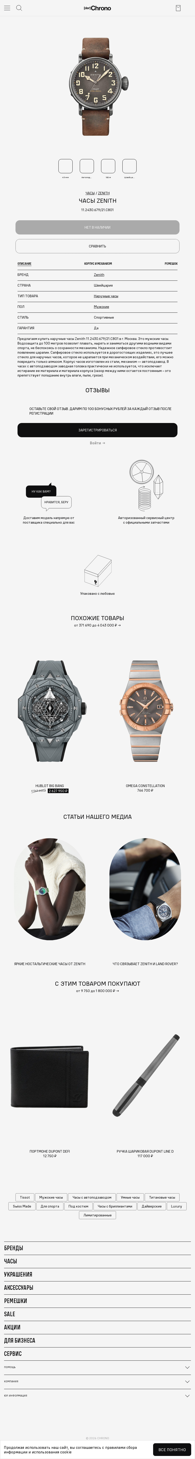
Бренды (13, 1248)
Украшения (18, 1274)
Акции (12, 1327)
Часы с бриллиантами (115, 1206)
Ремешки (15, 1301)
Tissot (25, 1197)
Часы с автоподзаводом (92, 1197)
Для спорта (50, 1206)
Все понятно (172, 1449)
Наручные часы (106, 296)
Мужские (101, 306)
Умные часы (130, 1197)
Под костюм (78, 1206)
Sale (9, 1314)
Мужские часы (51, 1197)
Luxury (176, 1206)
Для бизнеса (19, 1340)
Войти (95, 443)
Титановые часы (162, 1197)
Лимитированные (98, 1215)
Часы (10, 1261)
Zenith (99, 274)
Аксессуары (18, 1287)
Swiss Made (22, 1206)
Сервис (13, 1353)
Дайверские (152, 1206)
